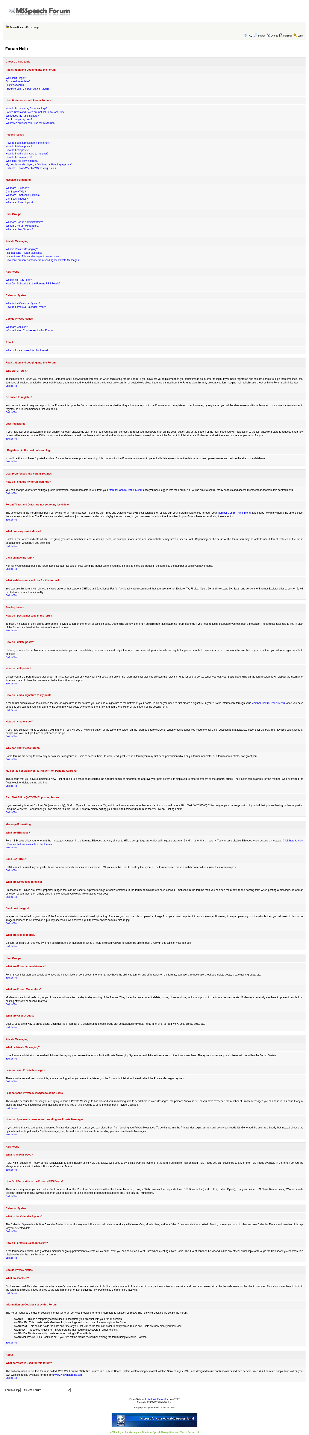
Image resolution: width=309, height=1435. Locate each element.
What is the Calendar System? (23, 303)
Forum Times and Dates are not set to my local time (35, 112)
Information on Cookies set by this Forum (29, 330)
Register (287, 35)
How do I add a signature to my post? (27, 153)
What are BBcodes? (17, 187)
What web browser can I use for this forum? (30, 123)
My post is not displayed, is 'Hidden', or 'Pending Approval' (39, 164)
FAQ (250, 35)
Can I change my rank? (19, 119)
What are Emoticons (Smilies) (22, 195)
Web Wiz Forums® (157, 1399)
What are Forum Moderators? (22, 225)
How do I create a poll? (19, 157)
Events (272, 35)
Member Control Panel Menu (125, 490)
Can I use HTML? (16, 191)
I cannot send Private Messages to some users (32, 256)
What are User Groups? (19, 229)
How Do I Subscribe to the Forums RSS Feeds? (33, 283)
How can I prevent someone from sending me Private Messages (42, 260)
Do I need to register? (18, 81)
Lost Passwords (15, 85)
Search (259, 35)
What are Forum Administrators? (24, 222)
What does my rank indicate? (22, 115)
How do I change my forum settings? (26, 108)
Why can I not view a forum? (22, 160)
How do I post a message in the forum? (28, 142)
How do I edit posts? (17, 150)
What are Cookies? (16, 326)
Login (300, 35)
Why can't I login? (16, 77)
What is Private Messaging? (22, 249)
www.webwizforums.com (69, 1374)
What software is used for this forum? (27, 350)
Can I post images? (17, 198)
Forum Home (16, 27)
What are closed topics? (19, 202)
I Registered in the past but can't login (27, 88)
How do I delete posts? (19, 146)
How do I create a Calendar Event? (26, 306)
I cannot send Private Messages (24, 252)
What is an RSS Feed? (19, 279)
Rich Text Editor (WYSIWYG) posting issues (31, 168)
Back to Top (11, 386)
